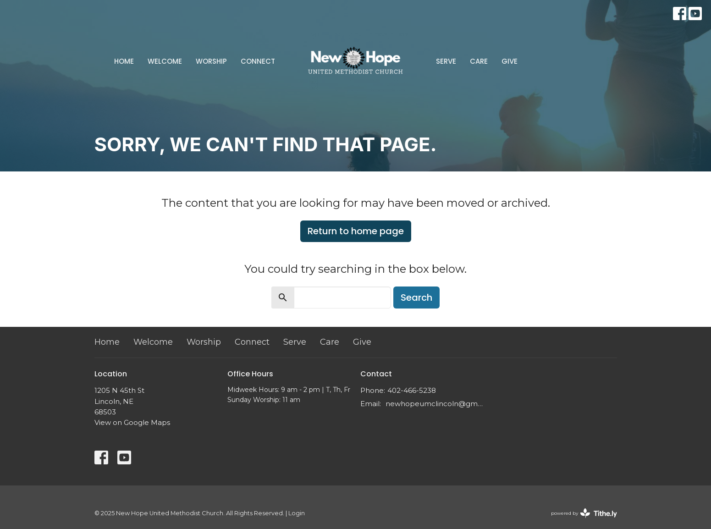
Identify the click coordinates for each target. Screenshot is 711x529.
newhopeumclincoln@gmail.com (435, 403)
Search (416, 297)
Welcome (165, 61)
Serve (446, 61)
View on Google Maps (132, 422)
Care (479, 61)
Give (510, 61)
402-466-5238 (411, 390)
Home (124, 61)
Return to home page (356, 231)
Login (296, 513)
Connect (258, 61)
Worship (211, 61)
